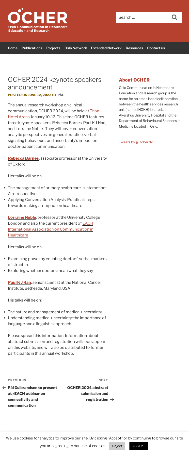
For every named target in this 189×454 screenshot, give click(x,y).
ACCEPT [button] (138, 446)
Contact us (156, 48)
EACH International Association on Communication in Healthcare (50, 229)
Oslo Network (75, 48)
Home (12, 48)
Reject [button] (117, 446)
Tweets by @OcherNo (136, 142)
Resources (134, 48)
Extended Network (106, 48)
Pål (61, 95)
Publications (32, 48)
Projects (53, 48)
